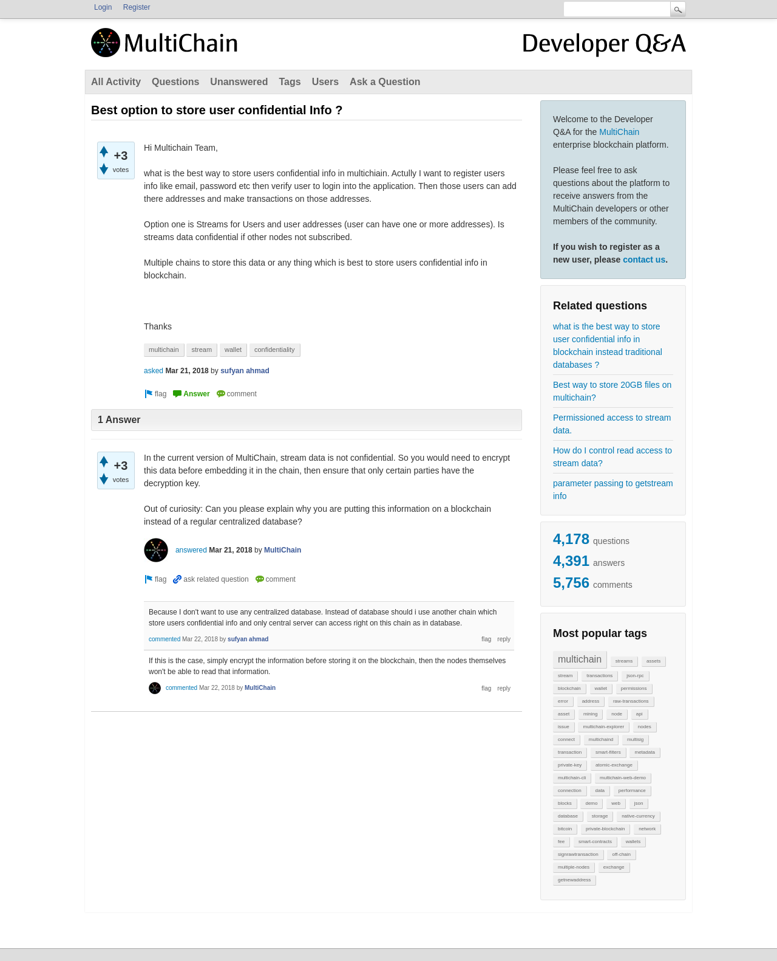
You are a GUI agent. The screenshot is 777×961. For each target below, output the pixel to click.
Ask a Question (385, 82)
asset (563, 714)
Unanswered (239, 82)
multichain (580, 659)
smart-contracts (595, 841)
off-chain (621, 854)
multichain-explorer (603, 726)
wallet (601, 688)
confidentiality (274, 349)
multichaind (601, 739)
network (647, 829)
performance (632, 790)
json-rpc (634, 675)
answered (191, 550)
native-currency (638, 816)
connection (570, 790)
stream (565, 675)
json (638, 803)
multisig (635, 739)
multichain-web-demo (623, 777)
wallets (633, 841)
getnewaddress (574, 880)
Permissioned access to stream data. (612, 424)
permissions (634, 688)
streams (624, 661)
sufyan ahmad (245, 371)
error (563, 701)
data (600, 790)
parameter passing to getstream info (613, 489)
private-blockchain (605, 829)
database (568, 816)
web (615, 803)
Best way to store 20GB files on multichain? (612, 391)
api (639, 714)
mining (590, 714)
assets (653, 661)
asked (153, 371)
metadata (644, 752)
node (616, 714)
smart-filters (608, 752)
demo (591, 803)
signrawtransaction (578, 854)
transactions (599, 675)
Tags (289, 82)
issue (563, 726)
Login (103, 7)
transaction (570, 752)
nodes (644, 726)
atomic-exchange (614, 765)
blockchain (569, 688)
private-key (570, 765)
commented (164, 639)
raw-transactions (631, 701)
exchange (614, 867)
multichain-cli (572, 777)
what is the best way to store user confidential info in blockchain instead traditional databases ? (607, 346)
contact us (644, 259)
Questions (175, 82)
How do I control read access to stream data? (612, 457)
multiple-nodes (573, 867)
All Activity (116, 82)
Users (325, 82)
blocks (565, 803)
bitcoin (565, 829)
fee (561, 841)
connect (566, 739)
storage (600, 816)
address (590, 701)
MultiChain (619, 132)
